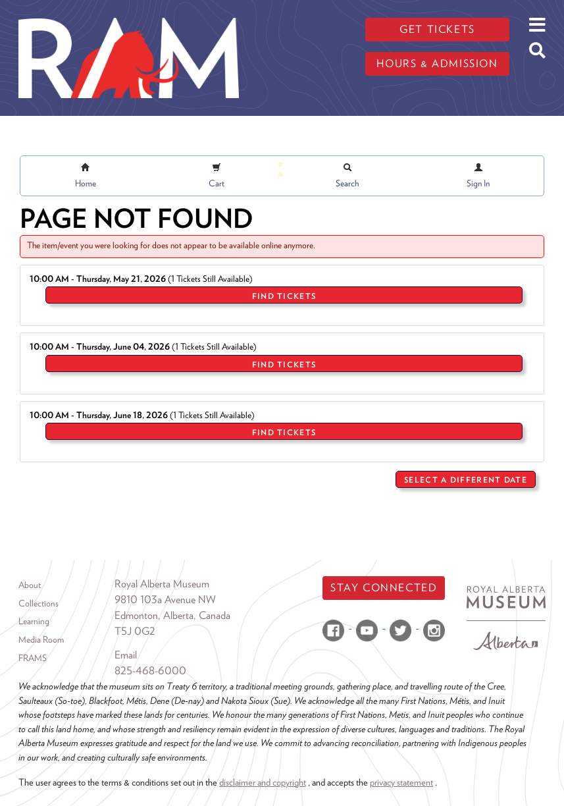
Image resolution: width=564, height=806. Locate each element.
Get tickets (437, 29)
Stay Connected (383, 587)
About (29, 584)
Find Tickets (284, 296)
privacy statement (401, 782)
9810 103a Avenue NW (165, 599)
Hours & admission (437, 63)
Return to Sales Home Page (488, 509)
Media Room (41, 639)
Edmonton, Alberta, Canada (172, 615)
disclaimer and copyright (262, 782)
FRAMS (32, 658)
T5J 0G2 (135, 631)
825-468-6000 (150, 670)
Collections (38, 603)
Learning (33, 621)
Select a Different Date (465, 480)
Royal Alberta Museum (162, 584)
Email (126, 655)
